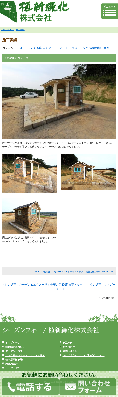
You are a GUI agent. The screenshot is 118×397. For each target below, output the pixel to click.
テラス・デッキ (79, 47)
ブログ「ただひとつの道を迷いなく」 (84, 355)
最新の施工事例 (99, 47)
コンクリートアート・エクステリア (25, 355)
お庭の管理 (11, 363)
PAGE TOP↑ (108, 271)
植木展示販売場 (14, 359)
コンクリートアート (55, 47)
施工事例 (20, 29)
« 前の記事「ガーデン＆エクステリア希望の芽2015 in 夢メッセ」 (44, 284)
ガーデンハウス (14, 351)
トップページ (7, 29)
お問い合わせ (70, 351)
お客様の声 (69, 347)
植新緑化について (15, 347)
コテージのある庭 (30, 47)
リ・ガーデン (12, 368)
